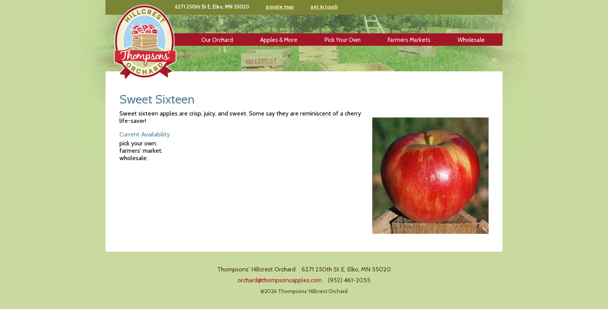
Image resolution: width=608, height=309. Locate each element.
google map (280, 7)
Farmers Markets (409, 39)
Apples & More (278, 39)
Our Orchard (217, 39)
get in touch (324, 7)
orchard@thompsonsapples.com (280, 280)
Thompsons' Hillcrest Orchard (145, 42)
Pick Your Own (343, 39)
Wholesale (471, 39)
